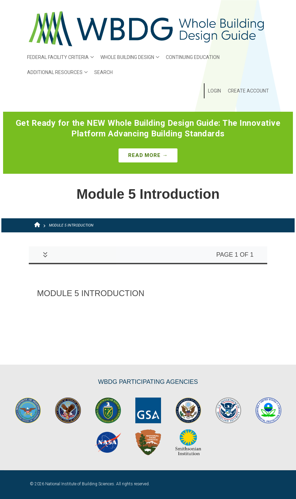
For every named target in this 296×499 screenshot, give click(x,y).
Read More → (148, 155)
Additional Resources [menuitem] (56, 75)
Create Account (248, 91)
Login (214, 91)
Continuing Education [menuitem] (193, 57)
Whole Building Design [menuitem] (128, 59)
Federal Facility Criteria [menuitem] (59, 59)
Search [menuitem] (103, 72)
